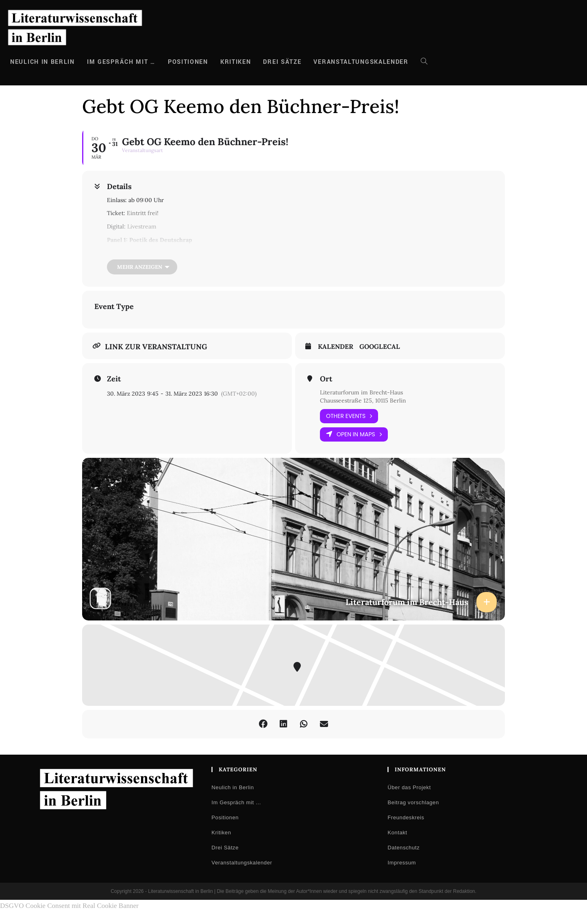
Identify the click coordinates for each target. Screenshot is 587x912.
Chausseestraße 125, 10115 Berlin (363, 400)
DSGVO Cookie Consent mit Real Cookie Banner (69, 906)
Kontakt (397, 832)
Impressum (401, 863)
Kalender (335, 346)
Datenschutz (403, 848)
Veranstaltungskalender (241, 863)
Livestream (142, 226)
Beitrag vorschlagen (413, 802)
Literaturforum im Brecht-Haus (361, 392)
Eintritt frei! (143, 213)
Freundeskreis (405, 817)
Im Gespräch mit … (236, 802)
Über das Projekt (408, 787)
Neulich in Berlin (232, 787)
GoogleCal (379, 346)
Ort (326, 379)
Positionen (225, 817)
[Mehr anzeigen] (142, 266)
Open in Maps (354, 434)
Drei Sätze (225, 848)
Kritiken (221, 832)
